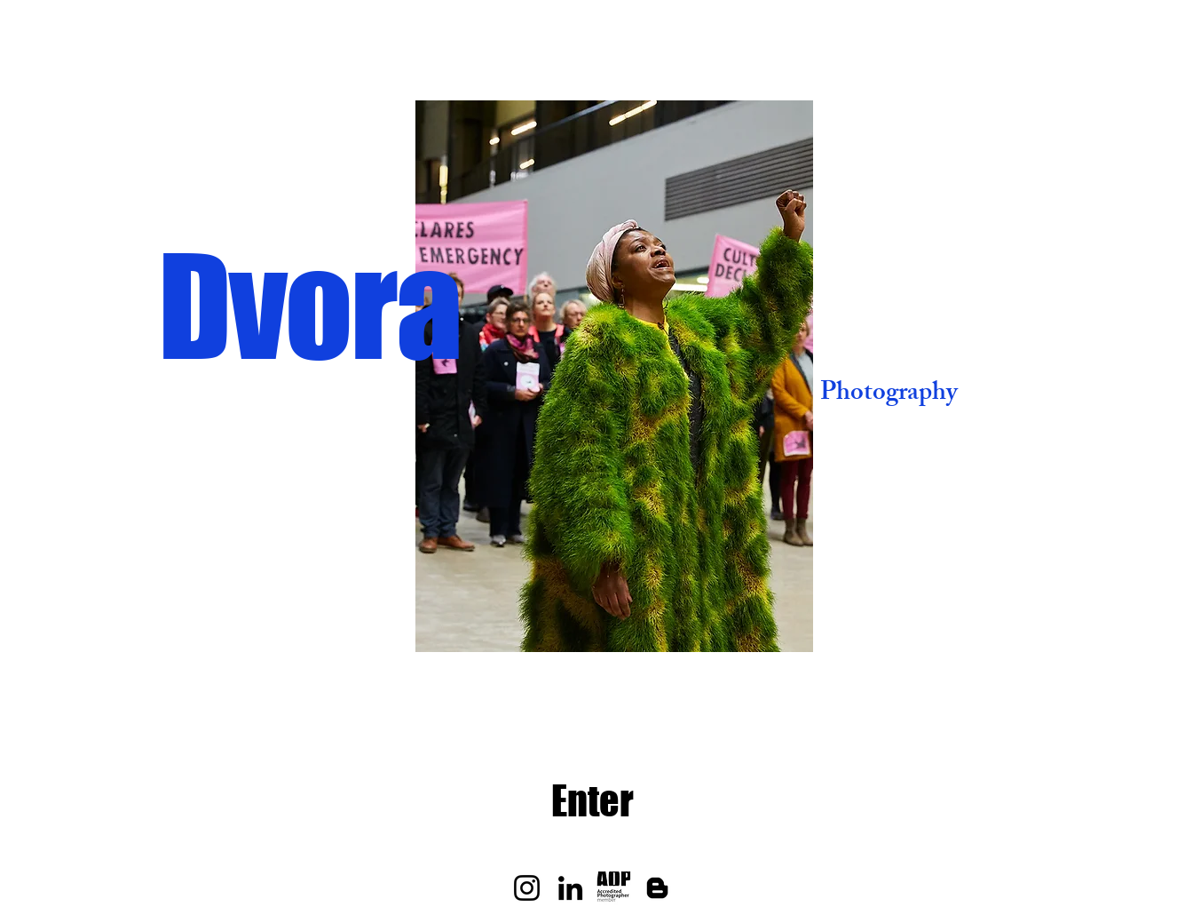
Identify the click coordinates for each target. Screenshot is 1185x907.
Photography (889, 395)
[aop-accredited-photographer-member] (613, 888)
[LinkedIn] (570, 888)
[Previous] (351, 377)
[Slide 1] (552, 624)
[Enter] (592, 801)
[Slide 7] (677, 624)
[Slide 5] (636, 624)
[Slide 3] (595, 624)
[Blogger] (657, 888)
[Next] (877, 377)
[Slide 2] (575, 624)
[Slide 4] (615, 624)
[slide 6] (656, 624)
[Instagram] (527, 888)
